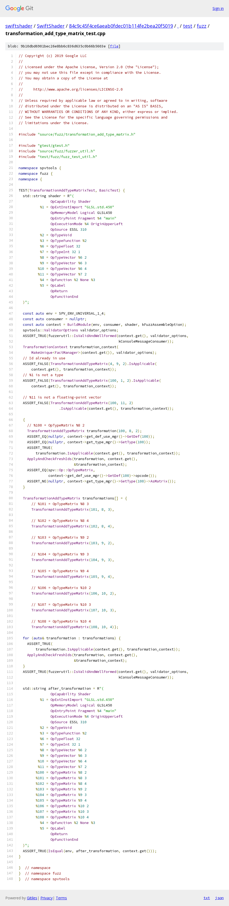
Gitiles (32, 897)
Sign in (218, 8)
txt (206, 897)
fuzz (201, 26)
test (187, 26)
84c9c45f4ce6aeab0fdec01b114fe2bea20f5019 (121, 26)
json (219, 897)
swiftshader (18, 26)
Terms (61, 897)
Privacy (46, 897)
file (114, 46)
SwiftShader (51, 26)
